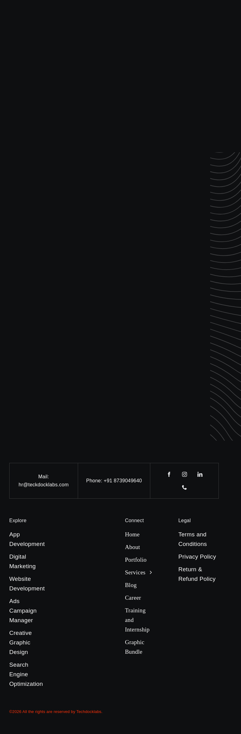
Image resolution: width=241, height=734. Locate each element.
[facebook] (169, 474)
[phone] (184, 487)
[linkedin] (200, 474)
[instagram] (184, 474)
